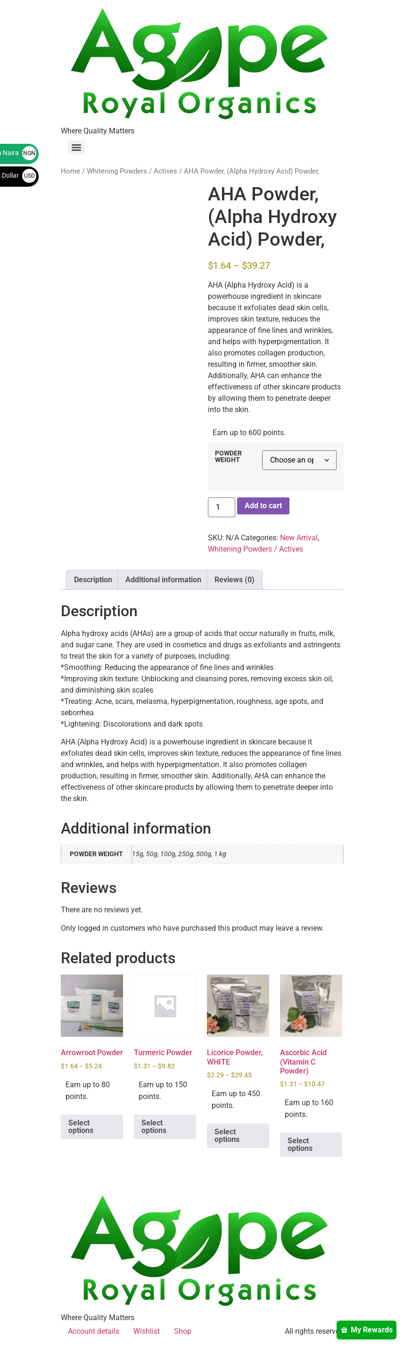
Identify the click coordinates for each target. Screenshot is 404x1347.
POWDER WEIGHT (228, 457)
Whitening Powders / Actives (132, 171)
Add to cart (263, 505)
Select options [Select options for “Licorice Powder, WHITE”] (226, 1135)
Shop (182, 1331)
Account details (93, 1331)
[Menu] (76, 147)
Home (70, 171)
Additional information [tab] (163, 579)
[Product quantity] (221, 507)
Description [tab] (93, 579)
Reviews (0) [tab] (234, 579)
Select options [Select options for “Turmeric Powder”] (153, 1126)
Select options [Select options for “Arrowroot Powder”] (80, 1126)
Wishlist (146, 1331)
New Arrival (299, 537)
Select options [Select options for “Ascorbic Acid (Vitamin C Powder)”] (300, 1144)
